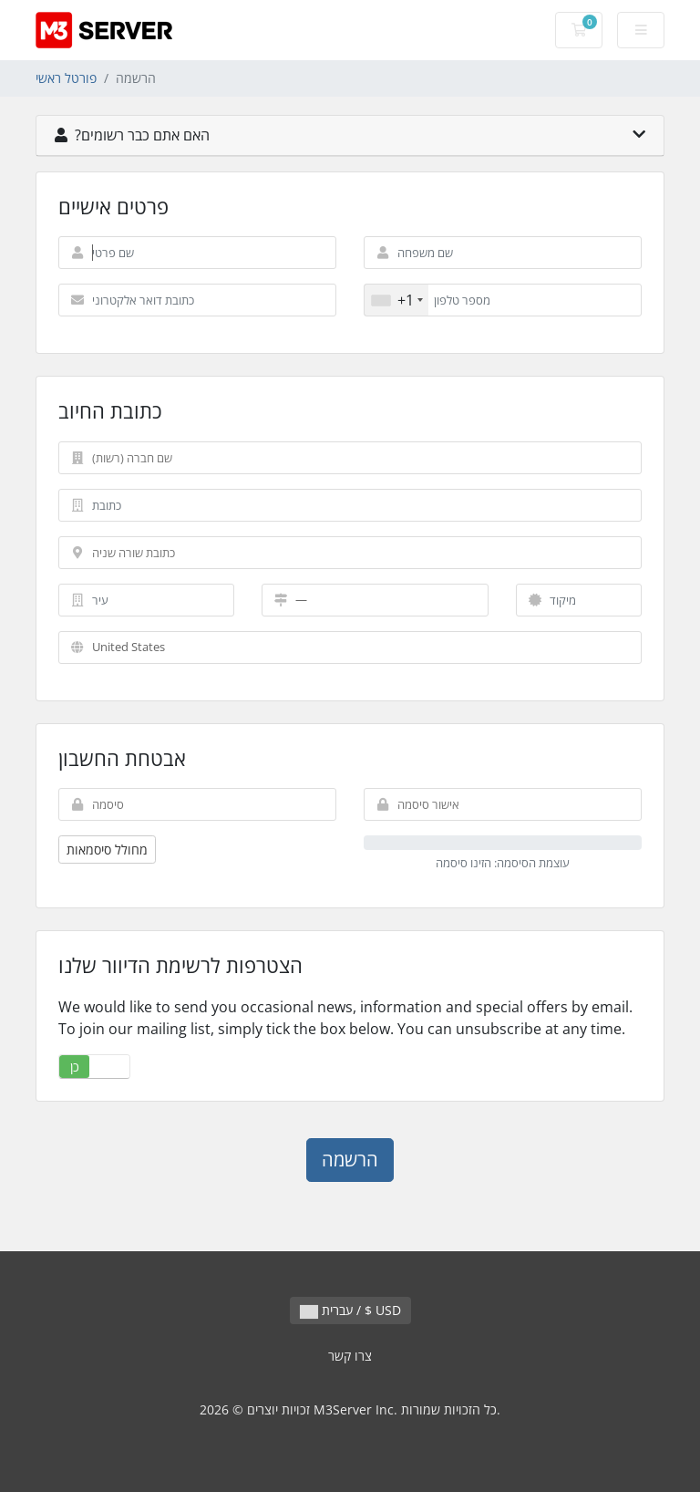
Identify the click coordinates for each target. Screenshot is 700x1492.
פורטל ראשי (66, 78)
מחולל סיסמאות (107, 849)
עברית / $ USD (350, 1310)
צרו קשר (350, 1355)
